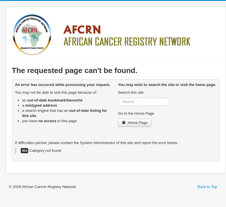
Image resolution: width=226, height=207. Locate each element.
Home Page (135, 122)
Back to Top (207, 187)
